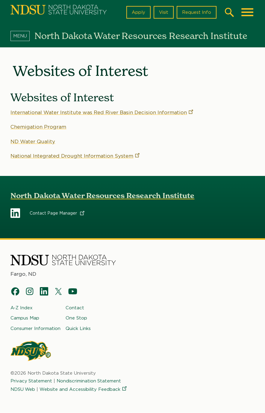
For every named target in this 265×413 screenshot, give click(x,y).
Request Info (196, 12)
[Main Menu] (247, 12)
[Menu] (22, 35)
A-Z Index (21, 307)
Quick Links (78, 328)
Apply (138, 12)
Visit (163, 12)
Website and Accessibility (84, 389)
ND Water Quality (32, 141)
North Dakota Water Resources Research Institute (102, 195)
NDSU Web (23, 389)
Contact (75, 307)
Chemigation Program (38, 127)
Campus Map (24, 318)
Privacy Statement (31, 381)
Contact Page (57, 213)
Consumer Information (35, 328)
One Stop (76, 318)
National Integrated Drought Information (75, 156)
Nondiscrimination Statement (89, 381)
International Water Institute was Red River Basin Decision (102, 112)
